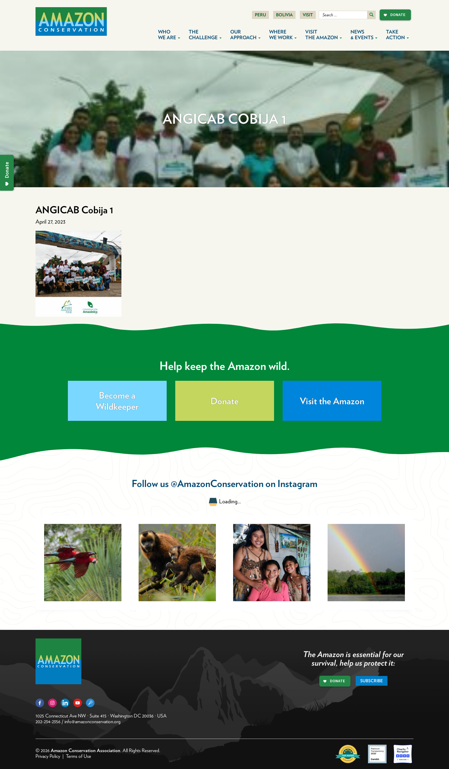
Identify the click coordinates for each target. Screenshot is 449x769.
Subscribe (371, 680)
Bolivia (284, 14)
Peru (260, 14)
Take (397, 34)
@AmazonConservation (217, 483)
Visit (308, 14)
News (363, 34)
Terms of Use (78, 756)
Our (245, 34)
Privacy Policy (48, 756)
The (205, 34)
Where (283, 34)
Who (169, 34)
